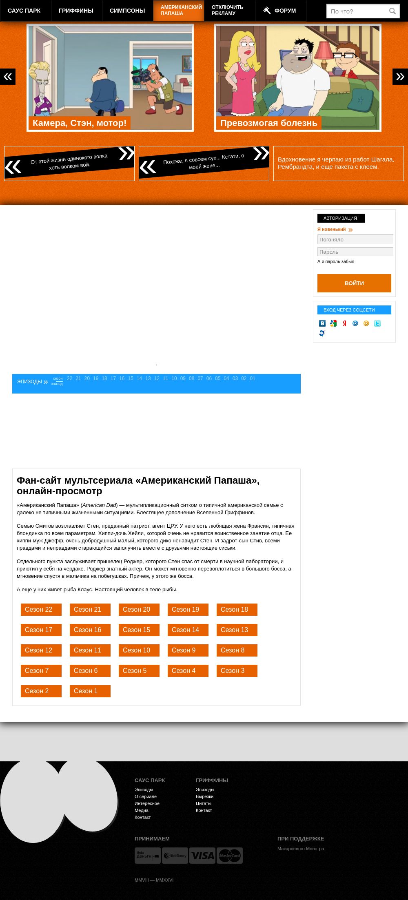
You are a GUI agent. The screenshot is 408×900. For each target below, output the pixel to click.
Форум (285, 10)
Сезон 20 (136, 609)
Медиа (142, 810)
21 (78, 378)
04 (226, 378)
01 (252, 378)
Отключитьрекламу (228, 10)
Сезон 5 (134, 670)
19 (95, 378)
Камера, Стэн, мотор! (79, 123)
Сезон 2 (37, 691)
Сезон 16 (87, 629)
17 (113, 378)
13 (148, 378)
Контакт (143, 817)
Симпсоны (127, 10)
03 (235, 378)
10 (174, 378)
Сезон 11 (87, 650)
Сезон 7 (37, 670)
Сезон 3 (232, 670)
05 (217, 378)
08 (191, 378)
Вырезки (204, 796)
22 (69, 378)
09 (183, 378)
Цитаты (203, 803)
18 (104, 378)
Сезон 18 (234, 609)
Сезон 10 (136, 650)
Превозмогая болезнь (268, 123)
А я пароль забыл (335, 261)
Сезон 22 (38, 609)
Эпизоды (144, 789)
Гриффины (76, 10)
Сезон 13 (234, 629)
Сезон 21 (87, 609)
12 (157, 378)
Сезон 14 (185, 629)
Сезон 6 (86, 670)
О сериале (146, 796)
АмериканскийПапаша (181, 10)
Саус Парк (24, 10)
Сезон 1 (86, 691)
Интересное (147, 803)
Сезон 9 (183, 650)
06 (209, 378)
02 (243, 378)
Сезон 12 (38, 650)
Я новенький (335, 229)
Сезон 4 (183, 670)
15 (130, 378)
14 (139, 378)
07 (200, 378)
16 (121, 378)
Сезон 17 (38, 629)
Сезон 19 (185, 609)
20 (87, 378)
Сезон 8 (232, 650)
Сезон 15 (136, 629)
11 (165, 378)
